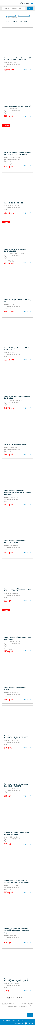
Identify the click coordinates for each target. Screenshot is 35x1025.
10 (23, 998)
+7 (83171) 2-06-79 (24, 2)
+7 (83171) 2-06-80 (24, 3)
